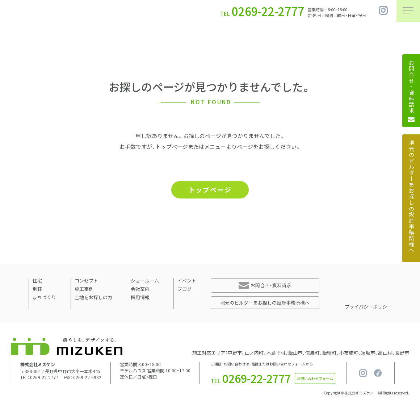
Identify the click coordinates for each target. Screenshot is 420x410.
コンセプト (86, 281)
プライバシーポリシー (368, 307)
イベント (186, 281)
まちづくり (44, 297)
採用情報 (140, 297)
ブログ (184, 289)
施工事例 (84, 289)
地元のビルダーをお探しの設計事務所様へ (265, 303)
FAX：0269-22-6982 (82, 378)
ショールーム (145, 281)
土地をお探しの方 (93, 297)
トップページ (210, 190)
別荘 (37, 289)
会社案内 (140, 289)
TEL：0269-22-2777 (39, 378)
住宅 (37, 281)
